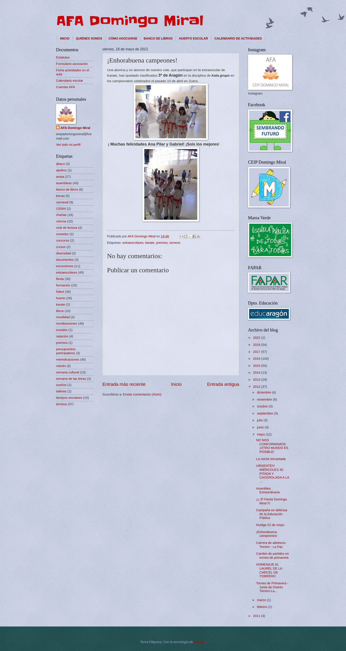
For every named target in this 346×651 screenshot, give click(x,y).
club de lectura (66, 227)
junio (261, 427)
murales (62, 330)
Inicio (176, 384)
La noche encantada (271, 459)
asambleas (64, 183)
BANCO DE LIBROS (158, 38)
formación (63, 285)
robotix (61, 366)
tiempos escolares (69, 397)
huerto (60, 298)
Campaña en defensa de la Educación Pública (271, 514)
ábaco (60, 164)
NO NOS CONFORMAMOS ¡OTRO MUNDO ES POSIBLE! (272, 446)
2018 (257, 344)
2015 (257, 365)
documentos (65, 259)
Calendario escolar (69, 80)
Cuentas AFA (65, 87)
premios (162, 242)
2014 (257, 372)
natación (62, 336)
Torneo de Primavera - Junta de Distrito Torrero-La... (272, 587)
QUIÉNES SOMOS (89, 38)
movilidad (63, 317)
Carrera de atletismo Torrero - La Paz (271, 545)
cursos (61, 247)
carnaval (62, 202)
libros (60, 311)
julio (260, 420)
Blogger (199, 642)
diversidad (63, 253)
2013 (257, 379)
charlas (61, 215)
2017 (257, 352)
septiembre (265, 413)
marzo (262, 600)
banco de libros (67, 189)
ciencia (61, 221)
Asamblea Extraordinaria (268, 490)
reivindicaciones (67, 359)
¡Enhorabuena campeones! (266, 534)
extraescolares (133, 242)
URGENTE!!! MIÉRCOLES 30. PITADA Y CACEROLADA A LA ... (272, 473)
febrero (262, 607)
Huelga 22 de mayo (270, 525)
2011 (257, 616)
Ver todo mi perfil (68, 144)
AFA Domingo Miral (129, 21)
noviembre (265, 399)
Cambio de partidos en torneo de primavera (272, 555)
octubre (263, 406)
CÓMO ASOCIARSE (123, 38)
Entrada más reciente (124, 384)
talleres (61, 391)
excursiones (64, 266)
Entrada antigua (223, 384)
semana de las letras (71, 378)
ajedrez (61, 170)
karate (149, 242)
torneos (174, 242)
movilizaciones (66, 323)
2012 (257, 386)
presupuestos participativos (65, 351)
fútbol (60, 291)
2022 (257, 337)
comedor (62, 234)
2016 (257, 358)
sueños (61, 385)
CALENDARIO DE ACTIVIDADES (238, 38)
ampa (60, 176)
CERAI (61, 208)
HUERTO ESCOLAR (193, 38)
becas (60, 196)
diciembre (264, 392)
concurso (62, 240)
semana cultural (67, 372)
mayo (261, 434)
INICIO (65, 38)
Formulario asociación (72, 64)
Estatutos (63, 57)
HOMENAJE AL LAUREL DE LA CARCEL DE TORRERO (269, 570)
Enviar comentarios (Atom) (142, 394)
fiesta (60, 279)
